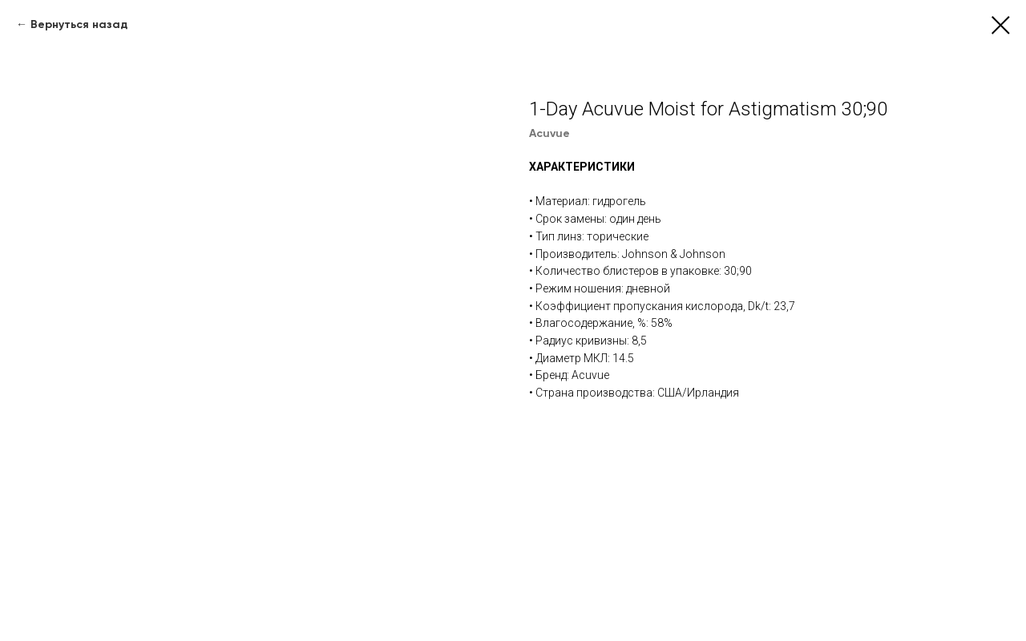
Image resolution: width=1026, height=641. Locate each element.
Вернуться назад (78, 24)
